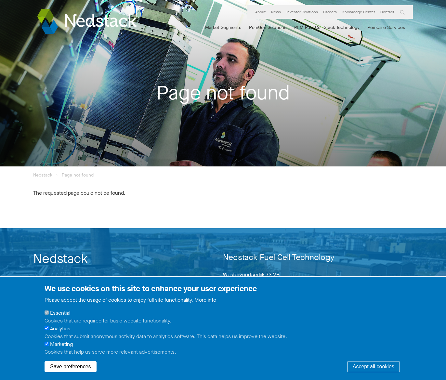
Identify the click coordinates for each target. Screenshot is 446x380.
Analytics (60, 329)
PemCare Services (386, 27)
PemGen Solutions (267, 27)
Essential (60, 314)
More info (205, 301)
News (276, 12)
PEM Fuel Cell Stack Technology (327, 27)
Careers (330, 12)
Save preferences (70, 368)
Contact (387, 12)
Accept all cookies (373, 368)
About (260, 12)
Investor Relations (302, 12)
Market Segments (223, 27)
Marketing (61, 345)
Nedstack (42, 175)
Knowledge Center (358, 12)
